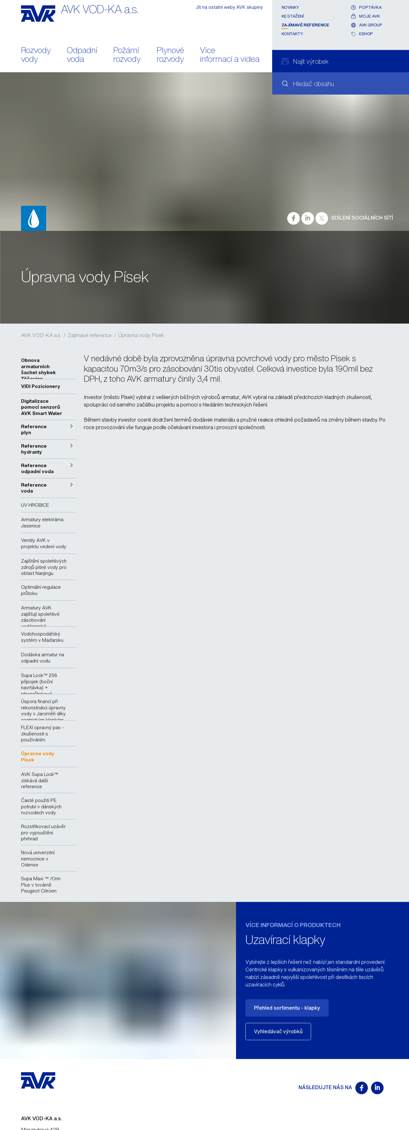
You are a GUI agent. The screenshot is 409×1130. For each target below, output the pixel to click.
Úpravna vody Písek (141, 335)
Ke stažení (293, 16)
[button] (48, 429)
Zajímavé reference (305, 25)
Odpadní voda (82, 55)
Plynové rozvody (170, 55)
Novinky (290, 7)
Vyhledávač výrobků (278, 1031)
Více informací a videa (230, 55)
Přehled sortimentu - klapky (287, 1008)
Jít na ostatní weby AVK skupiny (229, 7)
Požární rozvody (127, 55)
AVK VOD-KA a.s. (41, 335)
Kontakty (292, 34)
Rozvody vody (36, 55)
